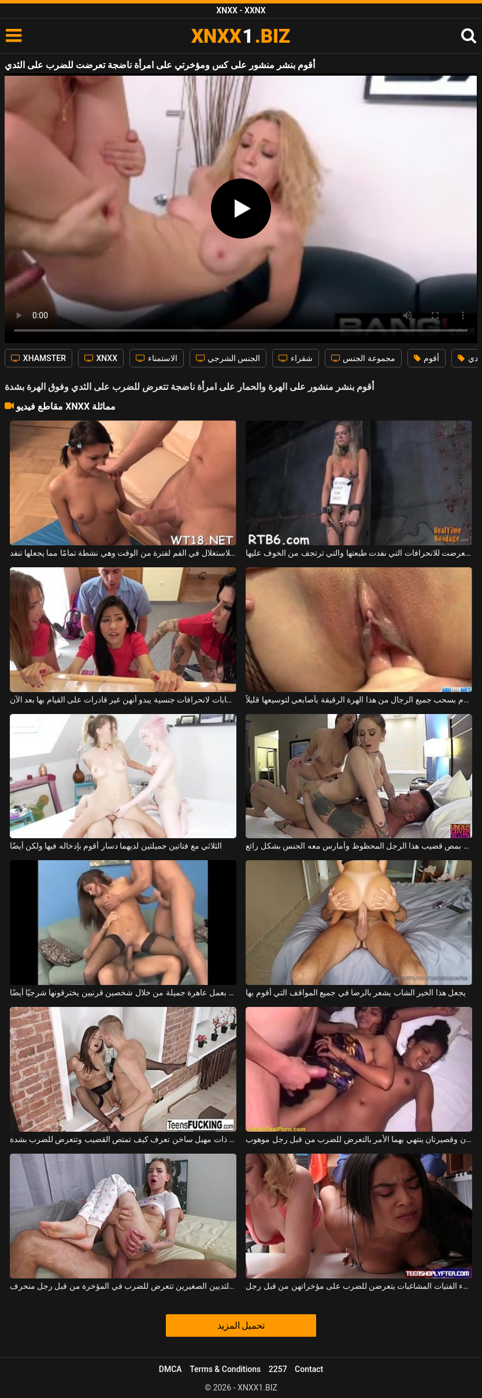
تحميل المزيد (241, 1325)
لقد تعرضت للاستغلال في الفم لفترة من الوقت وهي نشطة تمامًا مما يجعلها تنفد (123, 552)
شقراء (295, 358)
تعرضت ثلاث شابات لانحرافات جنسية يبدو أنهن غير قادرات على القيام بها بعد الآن (123, 699)
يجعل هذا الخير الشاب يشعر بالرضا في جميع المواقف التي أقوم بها (356, 992)
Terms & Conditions (225, 1369)
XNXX (100, 358)
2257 (278, 1369)
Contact (309, 1369)
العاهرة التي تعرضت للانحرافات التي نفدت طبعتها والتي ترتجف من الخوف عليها (359, 552)
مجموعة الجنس (363, 358)
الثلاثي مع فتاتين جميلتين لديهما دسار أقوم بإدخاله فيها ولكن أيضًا (116, 845)
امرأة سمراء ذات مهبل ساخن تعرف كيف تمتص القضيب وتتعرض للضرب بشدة (123, 1139)
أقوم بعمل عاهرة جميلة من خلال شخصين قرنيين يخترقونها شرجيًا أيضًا (123, 992)
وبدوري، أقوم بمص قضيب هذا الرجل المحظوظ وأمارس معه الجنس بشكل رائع (359, 845)
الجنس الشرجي (228, 358)
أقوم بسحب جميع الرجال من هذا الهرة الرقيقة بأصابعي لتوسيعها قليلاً (359, 699)
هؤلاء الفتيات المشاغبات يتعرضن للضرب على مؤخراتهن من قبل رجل (359, 1286)
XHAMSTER (38, 358)
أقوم (426, 358)
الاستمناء (156, 358)
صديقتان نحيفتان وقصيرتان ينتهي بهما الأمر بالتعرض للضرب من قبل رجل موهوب (359, 1139)
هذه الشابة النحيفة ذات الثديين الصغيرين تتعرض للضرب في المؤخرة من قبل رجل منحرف (123, 1286)
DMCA (170, 1369)
